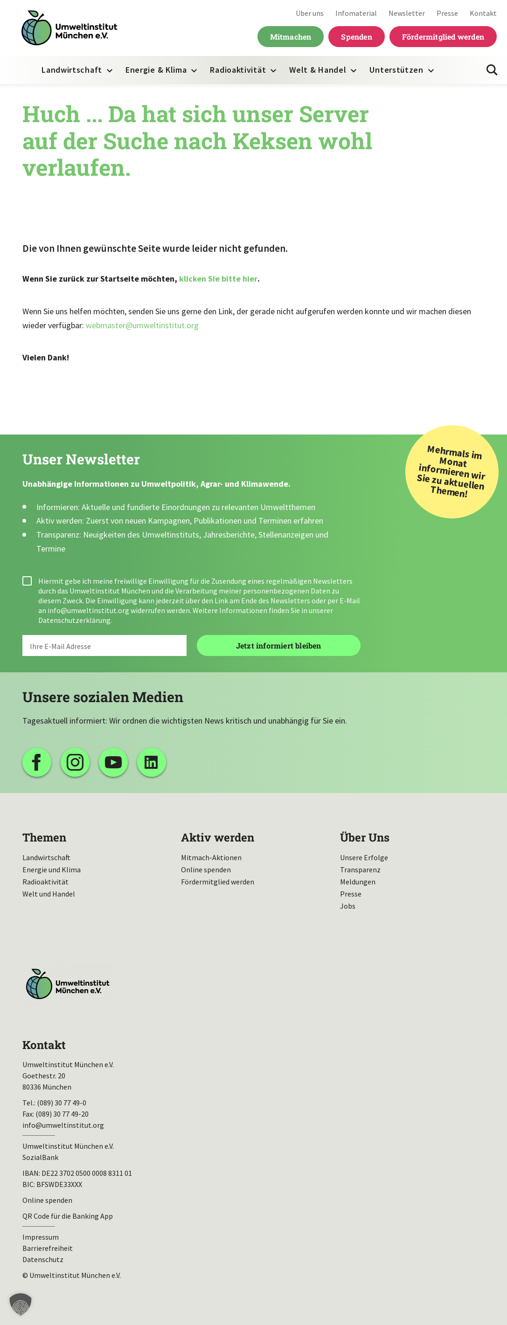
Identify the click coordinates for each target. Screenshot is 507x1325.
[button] (20, 1304)
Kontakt (483, 13)
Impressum (40, 1237)
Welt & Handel (317, 69)
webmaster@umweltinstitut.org (142, 325)
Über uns (310, 13)
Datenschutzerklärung (74, 620)
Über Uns (364, 837)
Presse (447, 13)
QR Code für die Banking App (67, 1216)
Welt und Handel (48, 893)
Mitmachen (291, 36)
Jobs (347, 906)
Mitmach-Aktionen (211, 857)
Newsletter (407, 13)
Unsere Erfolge (364, 857)
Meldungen (357, 881)
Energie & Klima (156, 69)
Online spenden (206, 869)
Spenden (356, 36)
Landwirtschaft (72, 69)
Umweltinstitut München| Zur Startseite (69, 28)
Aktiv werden (217, 837)
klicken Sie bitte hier (218, 278)
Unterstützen (396, 69)
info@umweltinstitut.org (88, 610)
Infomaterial (356, 13)
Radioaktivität (238, 69)
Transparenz (360, 869)
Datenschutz (42, 1259)
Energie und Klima (51, 869)
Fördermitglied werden (443, 36)
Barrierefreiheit (47, 1248)
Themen (44, 837)
